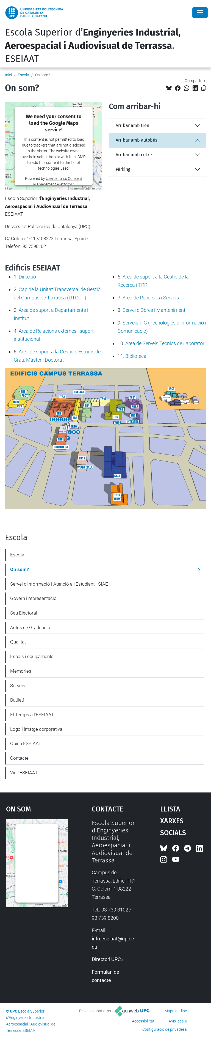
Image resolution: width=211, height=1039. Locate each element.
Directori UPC (106, 959)
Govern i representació (33, 598)
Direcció (27, 277)
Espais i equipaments (32, 656)
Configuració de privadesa (164, 1029)
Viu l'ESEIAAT (24, 772)
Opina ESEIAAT (25, 743)
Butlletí (17, 700)
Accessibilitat (143, 1021)
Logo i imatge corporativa (36, 729)
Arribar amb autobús (136, 140)
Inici (8, 75)
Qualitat (18, 642)
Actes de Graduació (30, 627)
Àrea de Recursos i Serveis (151, 298)
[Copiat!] (203, 88)
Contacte (19, 758)
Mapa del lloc (176, 1011)
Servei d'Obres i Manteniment (154, 310)
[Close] (200, 12)
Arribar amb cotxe (134, 154)
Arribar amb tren (132, 125)
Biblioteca (135, 356)
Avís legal (177, 1021)
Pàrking (123, 169)
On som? (19, 569)
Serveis (17, 685)
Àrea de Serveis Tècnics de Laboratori (165, 343)
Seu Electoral (23, 613)
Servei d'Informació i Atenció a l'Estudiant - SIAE (59, 584)
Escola (23, 75)
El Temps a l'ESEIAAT (32, 714)
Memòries (20, 671)
